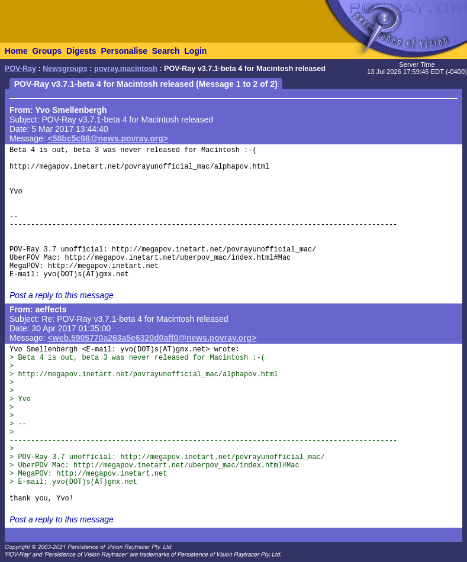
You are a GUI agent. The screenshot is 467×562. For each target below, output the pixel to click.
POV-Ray (20, 68)
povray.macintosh (125, 68)
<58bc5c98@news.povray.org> (108, 138)
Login (195, 51)
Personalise (124, 51)
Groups (47, 51)
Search (166, 51)
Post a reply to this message (61, 295)
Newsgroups (65, 68)
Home (16, 51)
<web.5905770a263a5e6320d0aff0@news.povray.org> (152, 338)
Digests (81, 51)
